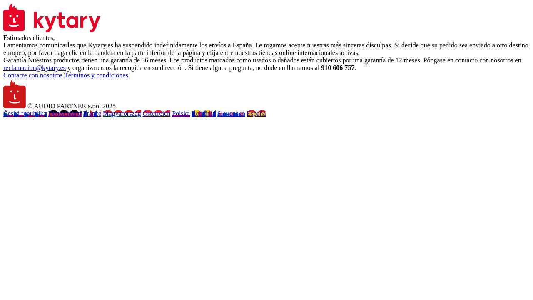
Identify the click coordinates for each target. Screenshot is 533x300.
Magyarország (122, 113)
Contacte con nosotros (32, 75)
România (204, 113)
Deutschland (65, 113)
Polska (181, 113)
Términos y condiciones (96, 75)
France (92, 113)
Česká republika (25, 113)
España (256, 113)
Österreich (157, 113)
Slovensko (231, 113)
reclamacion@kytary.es (34, 67)
